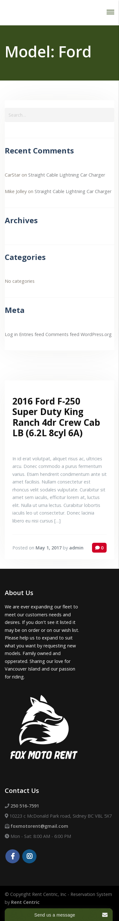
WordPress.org (96, 334)
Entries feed (31, 334)
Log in (11, 334)
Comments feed (62, 334)
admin (76, 548)
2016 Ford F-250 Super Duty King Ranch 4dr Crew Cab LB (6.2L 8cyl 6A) (56, 417)
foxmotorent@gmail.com (39, 826)
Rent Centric (25, 902)
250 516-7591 (24, 806)
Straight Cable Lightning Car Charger (66, 175)
